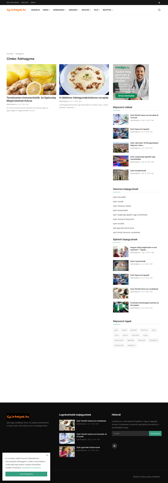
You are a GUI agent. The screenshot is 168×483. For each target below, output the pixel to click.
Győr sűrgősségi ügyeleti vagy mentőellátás (142, 158)
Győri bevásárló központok (123, 219)
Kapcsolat (24, 2)
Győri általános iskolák (122, 206)
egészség (130, 340)
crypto (145, 335)
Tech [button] (97, 9)
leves (154, 330)
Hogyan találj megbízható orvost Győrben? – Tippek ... (143, 248)
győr (116, 330)
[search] (159, 10)
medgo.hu (131, 345)
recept (124, 330)
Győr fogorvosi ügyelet (139, 129)
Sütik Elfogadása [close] (26, 474)
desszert (134, 330)
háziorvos (144, 330)
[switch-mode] (159, 2)
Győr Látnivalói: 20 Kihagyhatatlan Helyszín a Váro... (144, 144)
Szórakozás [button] (59, 9)
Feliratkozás (155, 433)
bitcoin (125, 335)
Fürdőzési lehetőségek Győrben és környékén (144, 304)
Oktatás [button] (86, 9)
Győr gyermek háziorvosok (123, 228)
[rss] (114, 446)
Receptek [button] (108, 9)
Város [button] (46, 9)
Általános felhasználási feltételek (146, 476)
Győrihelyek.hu (12, 104)
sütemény (135, 335)
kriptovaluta (119, 340)
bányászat (141, 340)
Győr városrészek (13, 2)
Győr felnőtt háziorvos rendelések (126, 232)
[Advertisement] (84, 34)
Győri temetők (118, 223)
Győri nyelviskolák (138, 261)
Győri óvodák (118, 201)
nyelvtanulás (119, 345)
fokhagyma (153, 340)
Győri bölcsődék (119, 197)
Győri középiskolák (138, 171)
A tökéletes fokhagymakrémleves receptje (83, 97)
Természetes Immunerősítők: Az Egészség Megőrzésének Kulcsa (31, 99)
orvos (117, 335)
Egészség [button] (74, 9)
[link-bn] (131, 82)
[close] (47, 455)
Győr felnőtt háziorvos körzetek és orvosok (144, 116)
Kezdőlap (35, 10)
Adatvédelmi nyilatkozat (31, 468)
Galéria (33, 2)
